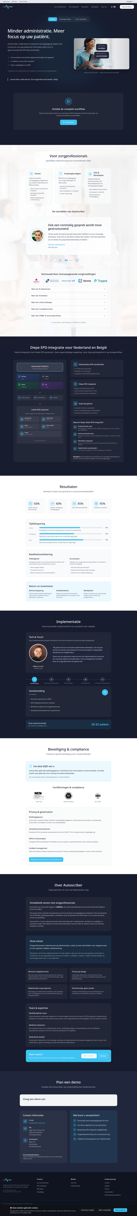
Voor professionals (60, 7)
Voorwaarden (109, 1192)
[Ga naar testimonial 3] (71, 260)
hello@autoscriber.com (37, 1123)
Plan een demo (127, 7)
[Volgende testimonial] (77, 260)
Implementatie (75, 1186)
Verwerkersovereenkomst (113, 1195)
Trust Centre (23, 1)
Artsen (53, 19)
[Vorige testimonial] (60, 260)
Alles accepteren (120, 1210)
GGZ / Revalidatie (81, 19)
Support (107, 1186)
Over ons (104, 7)
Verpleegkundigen (65, 19)
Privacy (107, 1189)
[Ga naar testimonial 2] (69, 260)
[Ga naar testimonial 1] (66, 260)
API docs (14, 1)
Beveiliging (94, 7)
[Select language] (113, 7)
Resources (6, 1)
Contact (103, 1056)
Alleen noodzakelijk (105, 1210)
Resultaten (85, 7)
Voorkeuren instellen (87, 1210)
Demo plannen (89, 1056)
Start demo (68, 122)
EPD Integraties (74, 7)
